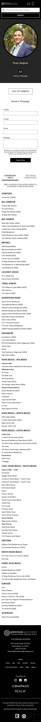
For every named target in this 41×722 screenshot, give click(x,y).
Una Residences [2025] (10, 268)
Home (8, 663)
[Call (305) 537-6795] (32, 3)
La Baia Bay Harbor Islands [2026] (14, 229)
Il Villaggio (5, 461)
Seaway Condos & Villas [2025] (13, 596)
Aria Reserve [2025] (9, 337)
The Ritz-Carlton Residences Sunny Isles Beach (19, 579)
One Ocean (6, 506)
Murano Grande (7, 494)
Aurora (4, 567)
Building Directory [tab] (31, 176)
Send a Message (20, 76)
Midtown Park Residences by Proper (15, 544)
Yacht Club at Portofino (10, 515)
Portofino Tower (7, 509)
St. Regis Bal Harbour (9, 215)
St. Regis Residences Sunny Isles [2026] (16, 576)
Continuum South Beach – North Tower (16, 479)
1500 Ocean (6, 458)
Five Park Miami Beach (10, 530)
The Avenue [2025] (8, 293)
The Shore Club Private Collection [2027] (16, 449)
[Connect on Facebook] (20, 680)
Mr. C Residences (8, 276)
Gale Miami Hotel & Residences (13, 317)
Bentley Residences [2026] (11, 570)
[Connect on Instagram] (15, 680)
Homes (32, 663)
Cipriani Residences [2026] (11, 253)
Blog (27, 667)
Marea (4, 491)
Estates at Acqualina (9, 573)
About (33, 667)
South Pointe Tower (9, 512)
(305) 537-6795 (20, 649)
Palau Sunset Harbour (9, 521)
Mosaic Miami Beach (9, 382)
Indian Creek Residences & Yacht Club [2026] (18, 226)
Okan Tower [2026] (9, 320)
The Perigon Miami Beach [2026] (13, 384)
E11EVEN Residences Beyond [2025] (14, 311)
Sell (19, 663)
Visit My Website (20, 91)
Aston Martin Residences (11, 302)
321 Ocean (5, 473)
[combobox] (20, 10)
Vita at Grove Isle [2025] (10, 279)
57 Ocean (5, 372)
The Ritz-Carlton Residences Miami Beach (17, 366)
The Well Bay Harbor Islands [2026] (14, 238)
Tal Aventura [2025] (9, 197)
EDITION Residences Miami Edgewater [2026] (18, 343)
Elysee (4, 349)
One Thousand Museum (10, 323)
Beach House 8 (7, 394)
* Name (6, 110)
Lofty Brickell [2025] (9, 255)
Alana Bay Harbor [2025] (11, 223)
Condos (25, 663)
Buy (13, 663)
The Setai (5, 446)
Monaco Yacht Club (9, 426)
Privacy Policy (20, 705)
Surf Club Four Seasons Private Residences (17, 600)
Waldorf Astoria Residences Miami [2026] (16, 329)
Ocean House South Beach (11, 500)
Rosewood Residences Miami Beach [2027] (17, 440)
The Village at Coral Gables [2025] (14, 287)
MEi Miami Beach (8, 378)
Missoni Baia (6, 346)
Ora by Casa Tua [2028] (10, 259)
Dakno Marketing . (30, 709)
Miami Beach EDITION (10, 409)
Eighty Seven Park (8, 423)
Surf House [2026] (8, 603)
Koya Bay (5, 559)
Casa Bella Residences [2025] (12, 305)
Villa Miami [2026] (8, 355)
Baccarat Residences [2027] (12, 249)
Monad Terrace (7, 533)
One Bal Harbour (8, 209)
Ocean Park (6, 503)
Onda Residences (8, 232)
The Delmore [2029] (9, 609)
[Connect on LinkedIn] (25, 680)
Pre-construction (11, 667)
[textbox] (22, 10)
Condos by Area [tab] (10, 176)
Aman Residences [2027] (10, 391)
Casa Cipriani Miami (9, 400)
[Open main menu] (37, 3)
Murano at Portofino (9, 497)
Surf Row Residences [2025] (12, 606)
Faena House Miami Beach (11, 403)
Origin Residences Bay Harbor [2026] (15, 235)
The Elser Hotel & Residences (12, 326)
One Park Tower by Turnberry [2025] (15, 556)
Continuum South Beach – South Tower (16, 482)
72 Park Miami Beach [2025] (12, 420)
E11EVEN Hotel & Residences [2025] (14, 308)
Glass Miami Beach (8, 485)
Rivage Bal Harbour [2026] (11, 212)
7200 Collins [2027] (8, 417)
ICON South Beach (8, 488)
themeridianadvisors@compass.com (20, 651)
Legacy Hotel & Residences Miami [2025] (16, 314)
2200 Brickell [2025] (9, 246)
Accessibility (30, 705)
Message (6, 138)
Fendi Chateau (7, 590)
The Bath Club (7, 376)
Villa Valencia (6, 290)
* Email (5, 119)
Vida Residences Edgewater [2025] (14, 352)
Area (21, 667)
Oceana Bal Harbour (9, 206)
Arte (3, 588)
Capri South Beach (8, 527)
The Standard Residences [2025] (13, 547)
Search (20, 15)
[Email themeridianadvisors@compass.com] (28, 3)
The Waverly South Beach (11, 536)
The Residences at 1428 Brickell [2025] (15, 265)
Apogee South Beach (9, 476)
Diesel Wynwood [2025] (10, 617)
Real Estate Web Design (12, 709)
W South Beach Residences (12, 452)
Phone (5, 128)
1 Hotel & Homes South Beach (12, 437)
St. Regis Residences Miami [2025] (14, 261)
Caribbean (5, 397)
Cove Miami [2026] (8, 340)
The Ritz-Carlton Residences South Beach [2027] (19, 443)
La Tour (4, 406)
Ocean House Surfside (10, 594)
